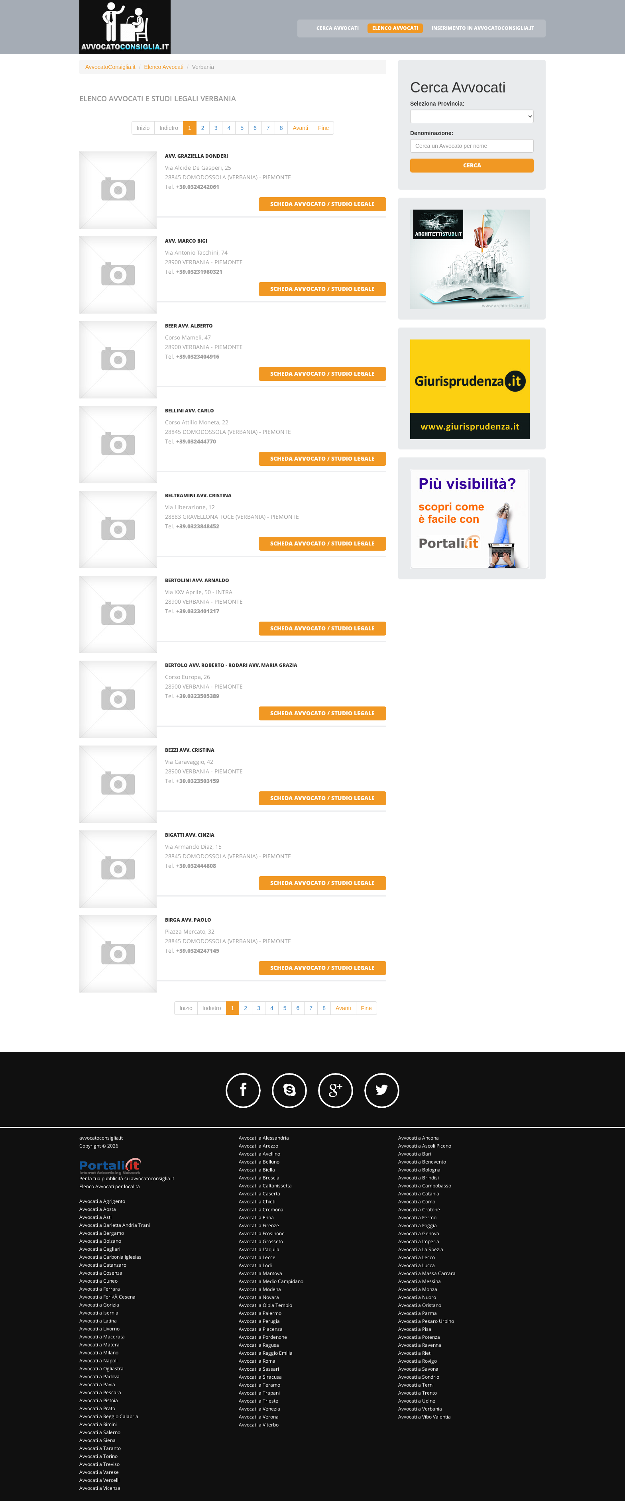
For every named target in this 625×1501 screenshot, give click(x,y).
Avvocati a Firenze (259, 1225)
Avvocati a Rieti (415, 1353)
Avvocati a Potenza (419, 1337)
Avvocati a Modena (260, 1289)
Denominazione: (431, 133)
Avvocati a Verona (259, 1416)
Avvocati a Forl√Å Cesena (107, 1296)
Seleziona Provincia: (437, 103)
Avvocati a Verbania (420, 1408)
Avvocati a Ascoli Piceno (424, 1145)
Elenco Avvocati (163, 67)
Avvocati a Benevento (422, 1161)
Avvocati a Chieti (257, 1201)
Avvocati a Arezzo (258, 1145)
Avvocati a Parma (417, 1313)
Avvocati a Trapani (259, 1392)
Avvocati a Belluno (259, 1161)
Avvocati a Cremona (261, 1209)
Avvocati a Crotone (419, 1209)
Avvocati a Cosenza (100, 1272)
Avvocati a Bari (414, 1153)
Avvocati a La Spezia (420, 1249)
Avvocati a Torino (98, 1456)
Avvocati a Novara (259, 1297)
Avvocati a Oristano (419, 1305)
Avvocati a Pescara (100, 1392)
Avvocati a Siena (97, 1440)
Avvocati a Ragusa (259, 1345)
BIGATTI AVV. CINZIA (189, 835)
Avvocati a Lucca (416, 1265)
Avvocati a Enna (256, 1217)
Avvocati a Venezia (259, 1408)
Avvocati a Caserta (259, 1193)
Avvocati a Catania (418, 1193)
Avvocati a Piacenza (261, 1329)
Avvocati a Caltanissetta (265, 1185)
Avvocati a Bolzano (100, 1241)
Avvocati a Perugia (259, 1321)
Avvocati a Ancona (418, 1137)
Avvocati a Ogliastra (101, 1368)
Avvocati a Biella (257, 1169)
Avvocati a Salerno (99, 1432)
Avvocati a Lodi (255, 1265)
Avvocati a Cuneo (98, 1280)
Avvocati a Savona (418, 1369)
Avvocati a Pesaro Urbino (426, 1321)
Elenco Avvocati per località (109, 1186)
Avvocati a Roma (257, 1361)
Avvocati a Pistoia (98, 1400)
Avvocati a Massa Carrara (427, 1273)
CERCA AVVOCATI (337, 28)
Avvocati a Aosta (97, 1209)
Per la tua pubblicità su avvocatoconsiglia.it (126, 1178)
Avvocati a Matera (99, 1344)
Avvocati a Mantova (260, 1273)
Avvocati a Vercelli (99, 1480)
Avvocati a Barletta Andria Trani (114, 1225)
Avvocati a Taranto (100, 1448)
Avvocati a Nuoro (417, 1297)
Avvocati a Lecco (416, 1257)
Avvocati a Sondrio (418, 1376)
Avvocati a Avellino (259, 1153)
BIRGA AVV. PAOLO (188, 919)
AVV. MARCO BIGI (186, 240)
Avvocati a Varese (99, 1472)
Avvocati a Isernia (98, 1312)
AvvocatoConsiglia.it (110, 67)
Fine (323, 128)
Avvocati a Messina (419, 1281)
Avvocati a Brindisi (418, 1177)
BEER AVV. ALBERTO (189, 325)
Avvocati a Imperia (418, 1241)
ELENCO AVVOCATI (395, 28)
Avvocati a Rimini (98, 1424)
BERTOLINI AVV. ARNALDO (197, 580)
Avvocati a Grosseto (261, 1241)
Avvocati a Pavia (97, 1384)
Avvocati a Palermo (260, 1313)
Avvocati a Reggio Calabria (108, 1416)
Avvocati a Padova (99, 1376)
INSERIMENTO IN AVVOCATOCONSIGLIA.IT (483, 28)
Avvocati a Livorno (99, 1328)
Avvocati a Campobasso (424, 1185)
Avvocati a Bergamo (101, 1233)
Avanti (300, 128)
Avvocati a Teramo (259, 1384)
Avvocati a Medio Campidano (271, 1281)
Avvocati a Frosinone (262, 1233)
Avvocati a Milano (98, 1352)
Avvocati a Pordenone (263, 1337)
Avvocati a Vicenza (99, 1488)
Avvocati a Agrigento (102, 1201)
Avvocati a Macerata (102, 1336)
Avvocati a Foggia (417, 1225)
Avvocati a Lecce (257, 1257)
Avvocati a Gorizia (99, 1304)
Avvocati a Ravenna (419, 1345)
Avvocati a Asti (95, 1217)
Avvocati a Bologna (419, 1169)
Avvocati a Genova (418, 1233)
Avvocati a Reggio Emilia (266, 1353)
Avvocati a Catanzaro (102, 1265)
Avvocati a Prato (97, 1408)
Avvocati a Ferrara (99, 1288)
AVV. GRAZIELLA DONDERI (196, 156)
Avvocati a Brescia (259, 1177)
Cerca (472, 165)
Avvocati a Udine (416, 1400)
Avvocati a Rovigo (417, 1361)
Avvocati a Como (416, 1201)
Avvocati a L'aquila (259, 1249)
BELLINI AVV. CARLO (189, 410)
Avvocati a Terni (416, 1384)
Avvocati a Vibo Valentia (424, 1416)
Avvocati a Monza (417, 1289)
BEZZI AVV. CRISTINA (189, 750)
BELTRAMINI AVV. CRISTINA (198, 495)
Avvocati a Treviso (99, 1464)
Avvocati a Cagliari (99, 1249)
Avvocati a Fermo (417, 1217)
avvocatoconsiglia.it (101, 1137)
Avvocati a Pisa (414, 1329)
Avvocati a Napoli (98, 1360)
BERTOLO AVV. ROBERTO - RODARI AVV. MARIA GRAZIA (231, 665)
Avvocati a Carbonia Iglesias (110, 1257)
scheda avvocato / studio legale (322, 204)
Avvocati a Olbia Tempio (265, 1305)
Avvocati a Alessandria (264, 1137)
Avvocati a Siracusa (260, 1376)
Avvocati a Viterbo (259, 1424)
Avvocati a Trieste (258, 1400)
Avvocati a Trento (417, 1392)
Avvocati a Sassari (259, 1369)
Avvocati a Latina (98, 1320)
